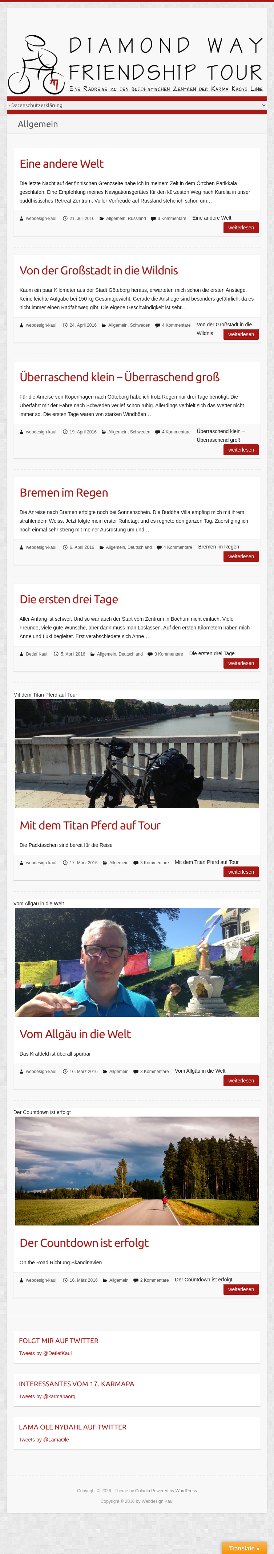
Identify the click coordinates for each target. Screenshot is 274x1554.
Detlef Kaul (36, 654)
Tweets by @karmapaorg (47, 1396)
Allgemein (115, 218)
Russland (137, 218)
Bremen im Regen (64, 492)
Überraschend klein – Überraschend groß (119, 376)
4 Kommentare (176, 325)
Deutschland (140, 547)
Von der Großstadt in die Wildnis (99, 270)
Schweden (140, 325)
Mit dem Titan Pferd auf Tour (90, 825)
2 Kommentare (154, 1280)
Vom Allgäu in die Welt (75, 1033)
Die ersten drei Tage (69, 598)
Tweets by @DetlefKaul (45, 1353)
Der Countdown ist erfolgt (84, 1242)
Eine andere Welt (62, 163)
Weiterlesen (241, 228)
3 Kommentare (172, 218)
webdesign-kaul (41, 218)
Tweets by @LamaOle (44, 1440)
